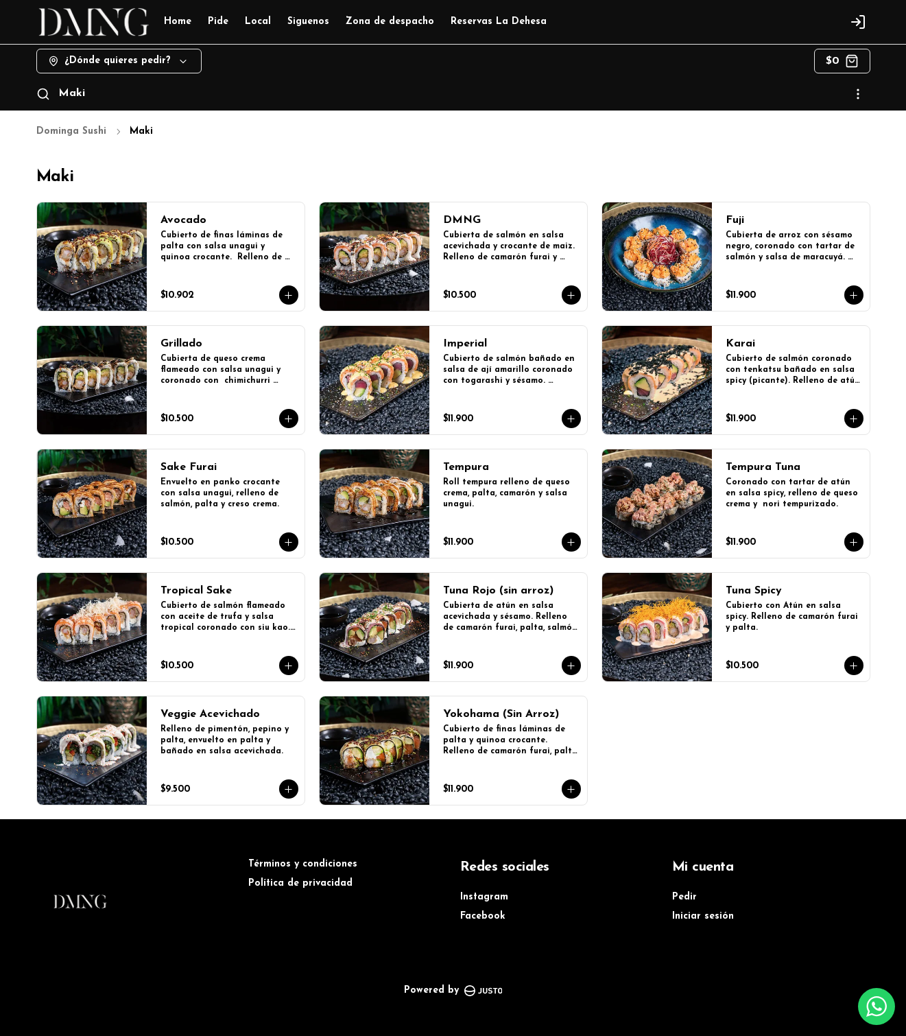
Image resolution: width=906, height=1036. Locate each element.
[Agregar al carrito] (288, 295)
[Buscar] (43, 94)
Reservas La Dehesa (499, 21)
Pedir (684, 897)
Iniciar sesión (703, 916)
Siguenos (308, 21)
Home (177, 21)
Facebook (482, 916)
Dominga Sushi (71, 131)
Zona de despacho (390, 21)
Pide (218, 21)
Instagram (484, 897)
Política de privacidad (300, 883)
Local (258, 21)
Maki (71, 93)
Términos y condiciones (302, 864)
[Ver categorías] (858, 94)
